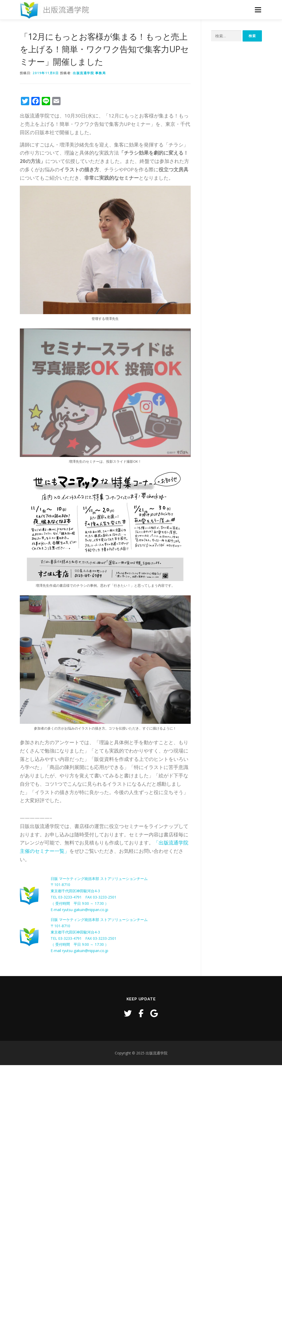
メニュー (257, 9)
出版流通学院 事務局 (89, 73)
